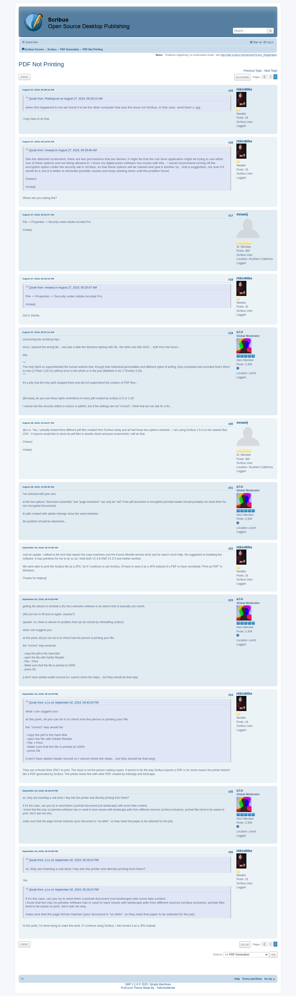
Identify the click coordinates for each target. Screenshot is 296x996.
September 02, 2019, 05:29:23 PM (40, 790)
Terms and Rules (252, 978)
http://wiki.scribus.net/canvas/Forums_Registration (249, 55)
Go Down (242, 77)
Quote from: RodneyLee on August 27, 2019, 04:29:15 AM (65, 98)
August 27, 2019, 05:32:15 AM (38, 278)
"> (22, 978)
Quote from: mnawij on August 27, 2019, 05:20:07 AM (63, 287)
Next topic (270, 70)
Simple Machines (160, 984)
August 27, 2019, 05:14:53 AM (38, 141)
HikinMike (244, 89)
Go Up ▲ (269, 978)
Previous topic (253, 70)
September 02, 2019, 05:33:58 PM (40, 851)
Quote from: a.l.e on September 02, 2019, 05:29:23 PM (64, 860)
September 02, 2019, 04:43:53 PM (40, 599)
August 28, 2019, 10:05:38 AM (38, 487)
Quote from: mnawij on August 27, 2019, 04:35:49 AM (63, 150)
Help (237, 978)
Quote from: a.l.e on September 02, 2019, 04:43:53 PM (64, 702)
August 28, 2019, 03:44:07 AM (38, 423)
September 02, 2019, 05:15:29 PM (40, 694)
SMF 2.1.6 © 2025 (136, 984)
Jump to (217, 954)
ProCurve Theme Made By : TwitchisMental (148, 987)
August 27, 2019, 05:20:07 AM (38, 214)
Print (24, 77)
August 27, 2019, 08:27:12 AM (38, 332)
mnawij (242, 214)
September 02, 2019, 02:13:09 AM (40, 547)
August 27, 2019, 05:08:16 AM (38, 89)
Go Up (245, 944)
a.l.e (239, 332)
